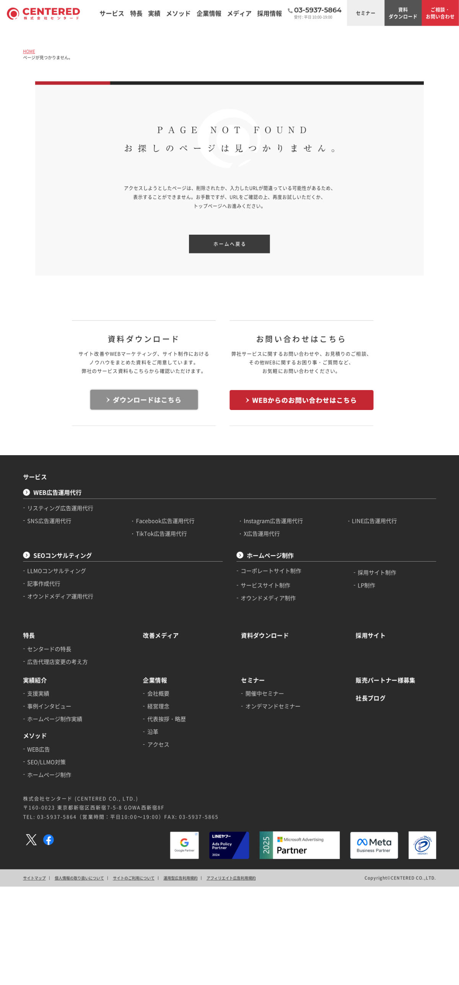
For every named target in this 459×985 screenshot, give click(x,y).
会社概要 (158, 693)
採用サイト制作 (377, 572)
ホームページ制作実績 (55, 719)
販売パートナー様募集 (385, 680)
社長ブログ (371, 698)
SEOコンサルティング (62, 555)
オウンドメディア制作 (268, 598)
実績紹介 (35, 680)
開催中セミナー (265, 693)
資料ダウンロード (403, 13)
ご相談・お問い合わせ (440, 13)
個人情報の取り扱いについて (79, 877)
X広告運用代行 (262, 533)
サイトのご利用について (134, 877)
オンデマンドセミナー (273, 706)
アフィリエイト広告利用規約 (231, 877)
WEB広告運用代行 (57, 492)
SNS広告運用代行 (50, 520)
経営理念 (158, 706)
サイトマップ (34, 877)
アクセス (158, 744)
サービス (35, 476)
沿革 (152, 731)
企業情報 (155, 680)
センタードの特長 (50, 649)
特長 (29, 635)
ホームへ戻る (229, 244)
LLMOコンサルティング (57, 571)
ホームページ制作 (270, 555)
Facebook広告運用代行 (165, 520)
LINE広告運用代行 (374, 520)
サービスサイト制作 (266, 585)
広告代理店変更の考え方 (58, 661)
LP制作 (367, 585)
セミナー (366, 13)
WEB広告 (39, 749)
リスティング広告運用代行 (61, 507)
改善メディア (161, 635)
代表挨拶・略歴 (166, 719)
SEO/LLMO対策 (47, 762)
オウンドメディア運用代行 (61, 596)
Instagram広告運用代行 (273, 520)
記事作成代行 (44, 583)
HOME (29, 51)
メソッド (35, 735)
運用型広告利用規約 (180, 877)
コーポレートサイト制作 (271, 571)
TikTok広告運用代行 (161, 533)
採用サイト (371, 635)
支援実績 (39, 693)
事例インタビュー (50, 706)
